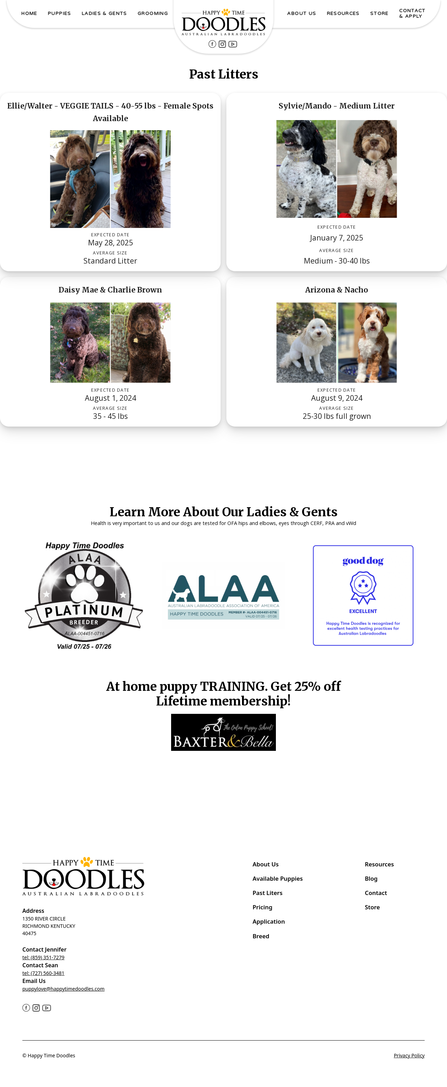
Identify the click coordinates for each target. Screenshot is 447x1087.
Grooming (153, 13)
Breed (260, 936)
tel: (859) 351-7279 (43, 957)
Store (372, 907)
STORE (379, 13)
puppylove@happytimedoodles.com (63, 988)
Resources (379, 864)
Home (29, 13)
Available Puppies (277, 878)
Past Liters (267, 893)
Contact (377, 893)
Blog (371, 878)
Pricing (262, 907)
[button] (59, 14)
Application (268, 921)
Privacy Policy (409, 1055)
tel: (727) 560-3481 (43, 973)
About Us (265, 864)
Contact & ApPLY (412, 13)
